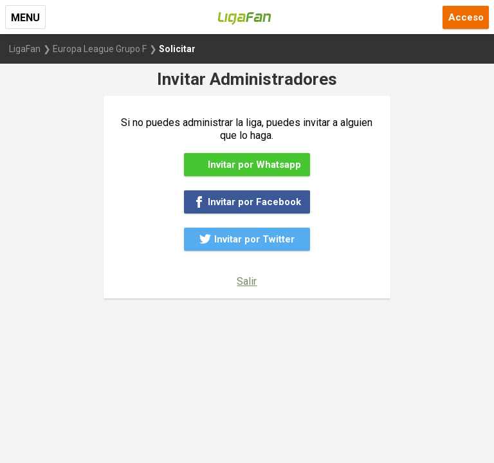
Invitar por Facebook (247, 202)
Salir (247, 281)
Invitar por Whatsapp (247, 164)
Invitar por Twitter (247, 239)
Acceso (466, 17)
